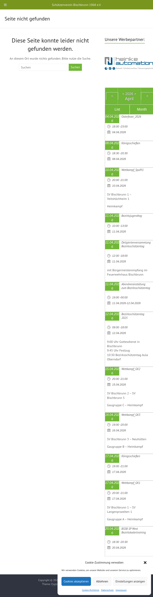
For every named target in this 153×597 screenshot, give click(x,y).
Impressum (120, 590)
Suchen (75, 67)
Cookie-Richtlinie (90, 590)
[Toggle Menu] (5, 4)
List (117, 109)
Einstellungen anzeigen (130, 581)
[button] (145, 563)
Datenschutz (107, 590)
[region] (129, 62)
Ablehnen (102, 581)
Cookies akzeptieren (76, 581)
